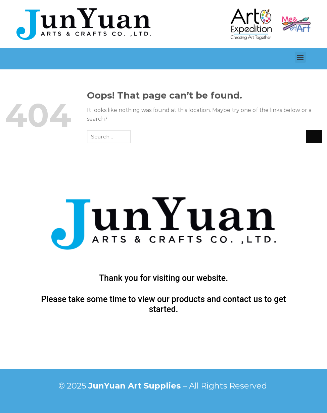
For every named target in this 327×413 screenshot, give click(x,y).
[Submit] (314, 136)
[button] (300, 57)
